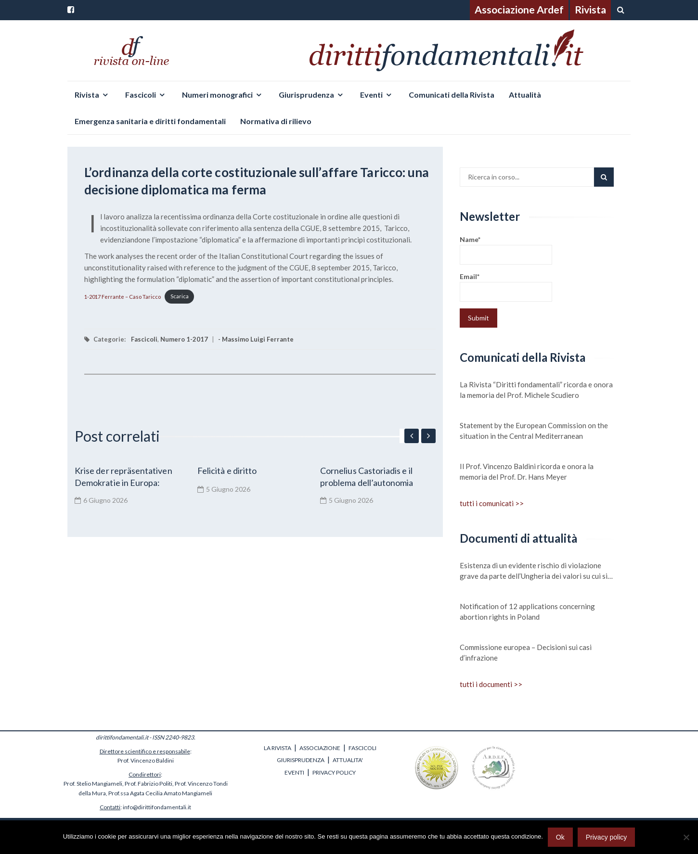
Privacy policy (606, 837)
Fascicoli (140, 94)
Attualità (525, 94)
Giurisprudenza (306, 94)
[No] (686, 837)
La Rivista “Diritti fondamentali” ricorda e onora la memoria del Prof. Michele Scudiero (536, 389)
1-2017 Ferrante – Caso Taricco (122, 296)
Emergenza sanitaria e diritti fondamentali (150, 121)
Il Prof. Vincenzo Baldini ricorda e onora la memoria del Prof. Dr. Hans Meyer (527, 471)
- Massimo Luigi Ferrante (256, 339)
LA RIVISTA (277, 748)
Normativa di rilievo (275, 121)
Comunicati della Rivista (451, 94)
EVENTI (294, 772)
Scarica (179, 296)
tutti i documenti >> (491, 684)
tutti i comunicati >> (492, 503)
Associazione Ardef (519, 9)
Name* (506, 250)
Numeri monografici (217, 94)
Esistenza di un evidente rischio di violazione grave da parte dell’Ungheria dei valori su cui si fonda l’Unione (534, 571)
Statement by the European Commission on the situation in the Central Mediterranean (534, 430)
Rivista (590, 9)
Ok (560, 837)
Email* (506, 287)
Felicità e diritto (227, 470)
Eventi (371, 94)
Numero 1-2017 (184, 339)
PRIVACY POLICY (334, 772)
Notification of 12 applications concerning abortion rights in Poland (527, 611)
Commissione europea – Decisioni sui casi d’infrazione (526, 652)
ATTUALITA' (348, 760)
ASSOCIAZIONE (319, 748)
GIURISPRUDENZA (300, 760)
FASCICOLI (362, 748)
